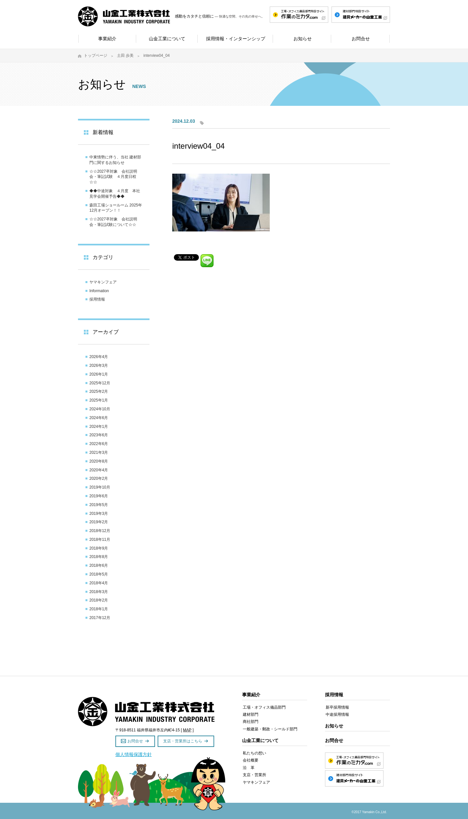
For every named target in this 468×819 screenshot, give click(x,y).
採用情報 (97, 299)
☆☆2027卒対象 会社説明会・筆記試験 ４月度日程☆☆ (113, 177)
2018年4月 (98, 583)
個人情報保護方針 (133, 754)
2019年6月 (98, 496)
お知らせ (334, 725)
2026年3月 (98, 365)
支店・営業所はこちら (182, 741)
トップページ (95, 55)
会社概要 (250, 760)
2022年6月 (98, 443)
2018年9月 (98, 548)
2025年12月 (99, 383)
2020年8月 (98, 461)
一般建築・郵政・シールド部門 (270, 729)
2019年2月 (98, 522)
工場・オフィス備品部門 (264, 707)
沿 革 (248, 767)
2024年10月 (99, 409)
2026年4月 (98, 356)
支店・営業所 (254, 775)
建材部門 (250, 714)
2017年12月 (99, 617)
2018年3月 (98, 591)
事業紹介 (251, 694)
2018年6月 (98, 565)
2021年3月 (98, 452)
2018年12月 (99, 530)
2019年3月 (98, 513)
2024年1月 (98, 426)
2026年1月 (98, 374)
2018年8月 (98, 556)
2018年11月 (99, 539)
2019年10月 (99, 487)
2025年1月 (98, 400)
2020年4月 (98, 470)
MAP (187, 730)
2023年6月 (98, 435)
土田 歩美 (125, 55)
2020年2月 (98, 478)
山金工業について (260, 740)
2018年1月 (98, 609)
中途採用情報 (337, 714)
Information (99, 291)
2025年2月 (98, 391)
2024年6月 (98, 418)
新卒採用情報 (337, 707)
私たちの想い (254, 753)
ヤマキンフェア (103, 282)
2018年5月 (98, 574)
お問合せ (135, 741)
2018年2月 (98, 600)
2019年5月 (98, 505)
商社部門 (250, 721)
